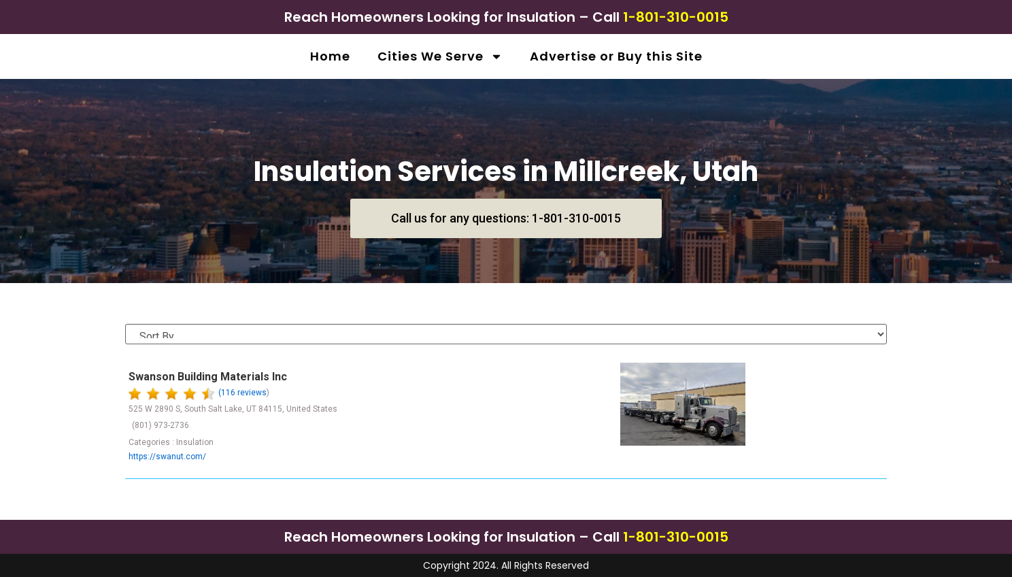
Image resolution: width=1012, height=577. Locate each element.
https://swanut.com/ (167, 456)
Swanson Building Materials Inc (208, 376)
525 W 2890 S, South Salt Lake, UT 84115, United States (233, 409)
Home (330, 56)
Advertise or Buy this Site (616, 56)
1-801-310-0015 (675, 17)
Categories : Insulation (171, 442)
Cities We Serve (440, 56)
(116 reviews (242, 392)
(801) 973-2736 (160, 425)
